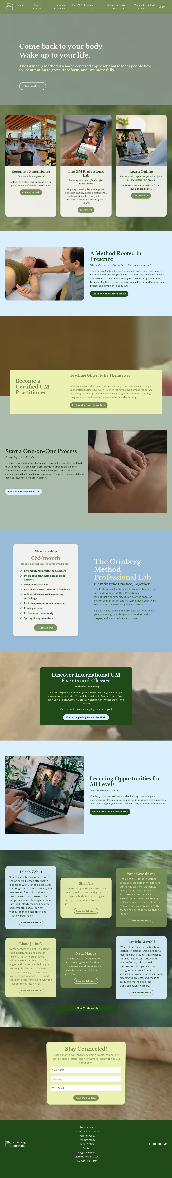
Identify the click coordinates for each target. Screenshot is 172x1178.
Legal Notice (87, 1155)
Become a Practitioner (60, 6)
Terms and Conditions (87, 1144)
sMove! (151, 4)
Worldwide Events (139, 6)
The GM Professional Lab (82, 6)
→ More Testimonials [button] (86, 1020)
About (20, 4)
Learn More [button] (33, 86)
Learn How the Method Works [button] (109, 296)
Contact (87, 1159)
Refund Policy (87, 1148)
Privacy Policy (87, 1152)
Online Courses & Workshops (116, 6)
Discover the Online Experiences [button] (111, 824)
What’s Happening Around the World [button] (86, 727)
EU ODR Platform (87, 1171)
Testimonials (87, 1140)
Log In (162, 6)
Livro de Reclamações (87, 1167)
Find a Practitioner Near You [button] (24, 500)
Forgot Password (87, 1163)
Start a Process (37, 6)
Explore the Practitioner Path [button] (88, 413)
